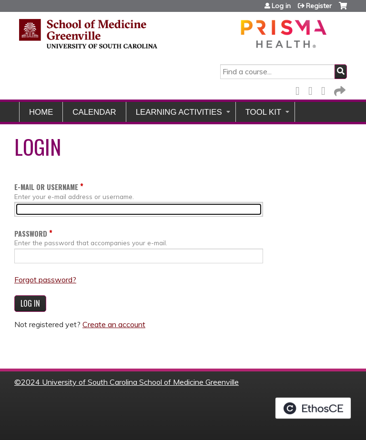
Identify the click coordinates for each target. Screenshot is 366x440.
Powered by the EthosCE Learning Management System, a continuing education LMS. (313, 408)
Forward (339, 89)
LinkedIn (326, 89)
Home (41, 112)
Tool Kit (263, 112)
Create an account (113, 324)
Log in (281, 5)
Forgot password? (45, 279)
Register (319, 5)
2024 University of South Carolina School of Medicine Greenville (130, 382)
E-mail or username (46, 187)
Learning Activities (179, 112)
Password (30, 234)
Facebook (300, 89)
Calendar (94, 112)
